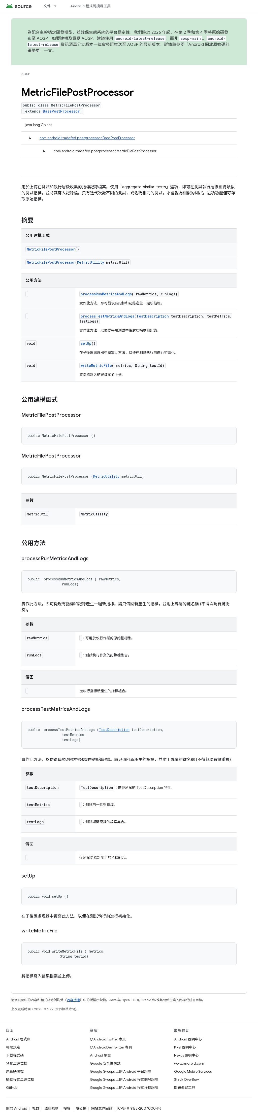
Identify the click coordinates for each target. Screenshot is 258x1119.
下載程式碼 (15, 1055)
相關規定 (13, 1047)
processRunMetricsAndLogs (106, 294)
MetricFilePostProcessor (51, 249)
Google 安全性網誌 (105, 1063)
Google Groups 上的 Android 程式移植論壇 (124, 1087)
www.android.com (189, 1063)
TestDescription (152, 316)
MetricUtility (90, 262)
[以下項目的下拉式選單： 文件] (57, 6)
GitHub (11, 1087)
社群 (35, 1108)
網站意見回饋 (101, 1108)
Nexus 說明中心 (186, 1055)
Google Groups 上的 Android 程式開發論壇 (124, 1079)
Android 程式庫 (18, 1039)
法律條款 (51, 1108)
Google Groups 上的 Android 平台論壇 (120, 1071)
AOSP (25, 74)
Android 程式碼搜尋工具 (90, 6)
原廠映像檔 (15, 1071)
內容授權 (73, 1000)
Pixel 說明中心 (185, 1047)
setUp (86, 343)
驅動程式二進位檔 (20, 1079)
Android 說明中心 (188, 1039)
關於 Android (16, 1108)
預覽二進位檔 (16, 1063)
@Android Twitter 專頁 (108, 1039)
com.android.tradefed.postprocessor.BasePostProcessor (87, 138)
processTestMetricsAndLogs (107, 316)
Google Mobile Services (193, 1071)
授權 (67, 1108)
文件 (47, 6)
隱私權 (81, 1108)
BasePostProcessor (61, 111)
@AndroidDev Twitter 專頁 (111, 1047)
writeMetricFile (96, 365)
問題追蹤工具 (184, 1087)
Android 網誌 (100, 1055)
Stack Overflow (186, 1079)
